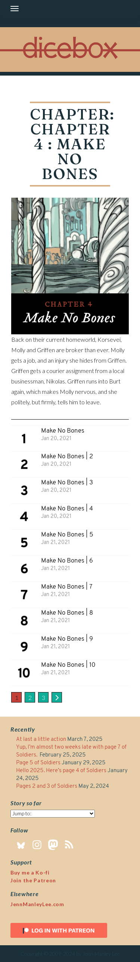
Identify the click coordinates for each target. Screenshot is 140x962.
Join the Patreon (33, 880)
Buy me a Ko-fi (30, 872)
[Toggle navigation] (14, 8)
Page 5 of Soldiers (38, 763)
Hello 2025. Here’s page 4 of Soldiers (61, 771)
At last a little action (41, 739)
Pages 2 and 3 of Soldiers (46, 786)
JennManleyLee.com (37, 904)
